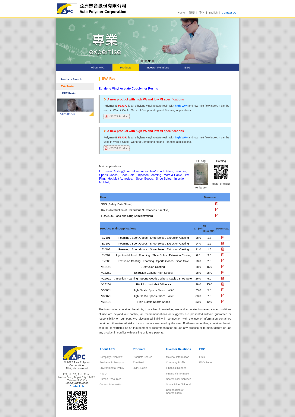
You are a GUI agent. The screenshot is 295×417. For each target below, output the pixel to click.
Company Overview (111, 357)
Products (125, 67)
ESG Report (206, 362)
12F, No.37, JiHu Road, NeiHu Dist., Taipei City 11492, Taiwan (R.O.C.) (77, 377)
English (212, 12)
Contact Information (111, 384)
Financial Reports (176, 367)
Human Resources (110, 379)
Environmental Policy (112, 367)
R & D (103, 373)
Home (181, 12)
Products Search (71, 79)
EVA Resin (67, 86)
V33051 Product (118, 148)
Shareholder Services (178, 379)
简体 (201, 12)
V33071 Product (118, 116)
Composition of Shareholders (174, 391)
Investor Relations (158, 67)
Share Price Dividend (178, 384)
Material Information (177, 357)
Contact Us (229, 12)
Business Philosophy (112, 362)
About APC (98, 67)
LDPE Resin (68, 93)
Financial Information (178, 373)
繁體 (192, 12)
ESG (187, 67)
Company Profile (175, 362)
